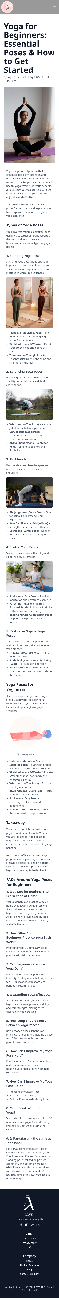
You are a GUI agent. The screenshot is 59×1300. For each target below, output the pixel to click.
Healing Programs (29, 1265)
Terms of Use (29, 1238)
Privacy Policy (29, 1242)
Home (29, 1260)
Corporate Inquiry (29, 1273)
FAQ (29, 1247)
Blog (29, 1269)
